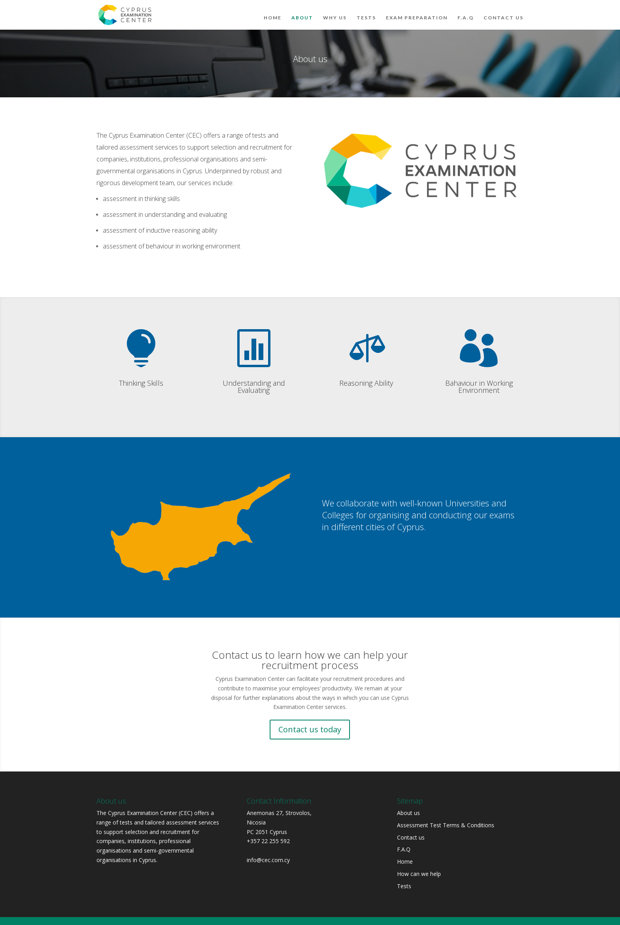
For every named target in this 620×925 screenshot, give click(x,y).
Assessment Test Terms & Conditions (445, 825)
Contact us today (309, 729)
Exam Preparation (417, 12)
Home (273, 12)
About (302, 12)
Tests (366, 12)
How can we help (419, 874)
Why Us (335, 12)
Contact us (504, 12)
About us (408, 813)
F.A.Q (465, 12)
